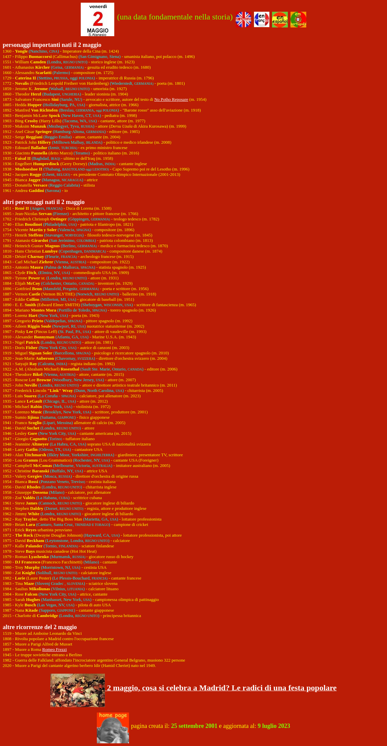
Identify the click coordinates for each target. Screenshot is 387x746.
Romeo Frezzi (54, 649)
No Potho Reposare (171, 99)
